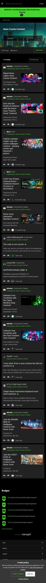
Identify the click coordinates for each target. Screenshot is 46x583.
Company (23, 559)
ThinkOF (9, 356)
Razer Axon (6, 20)
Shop (23, 542)
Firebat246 (11, 516)
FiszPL (10, 522)
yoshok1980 (10, 263)
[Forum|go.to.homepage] (13, 4)
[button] (2, 4)
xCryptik (10, 510)
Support (23, 554)
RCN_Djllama (12, 497)
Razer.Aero (11, 504)
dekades (9, 66)
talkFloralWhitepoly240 (14, 237)
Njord (8, 132)
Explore (23, 548)
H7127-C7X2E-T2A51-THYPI (16, 384)
